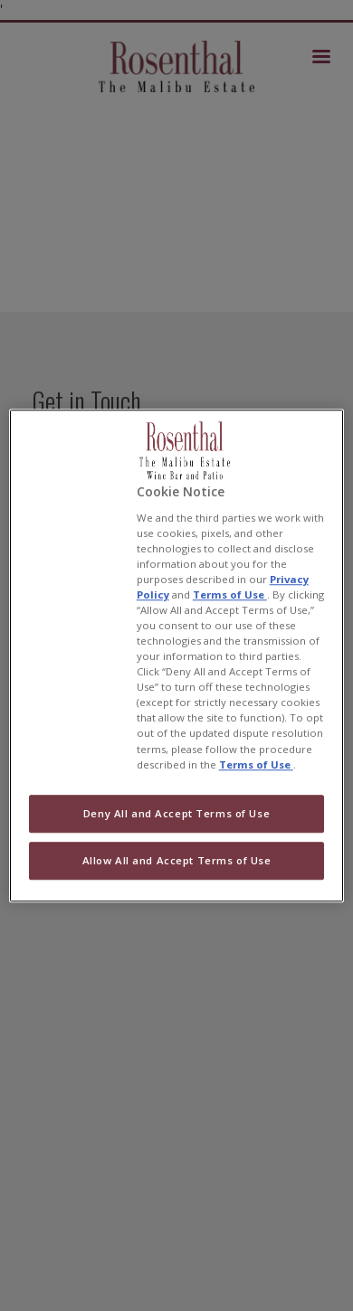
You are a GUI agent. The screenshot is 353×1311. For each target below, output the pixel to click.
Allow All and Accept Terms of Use (177, 860)
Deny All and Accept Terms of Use (176, 813)
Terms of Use (230, 594)
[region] (177, 655)
